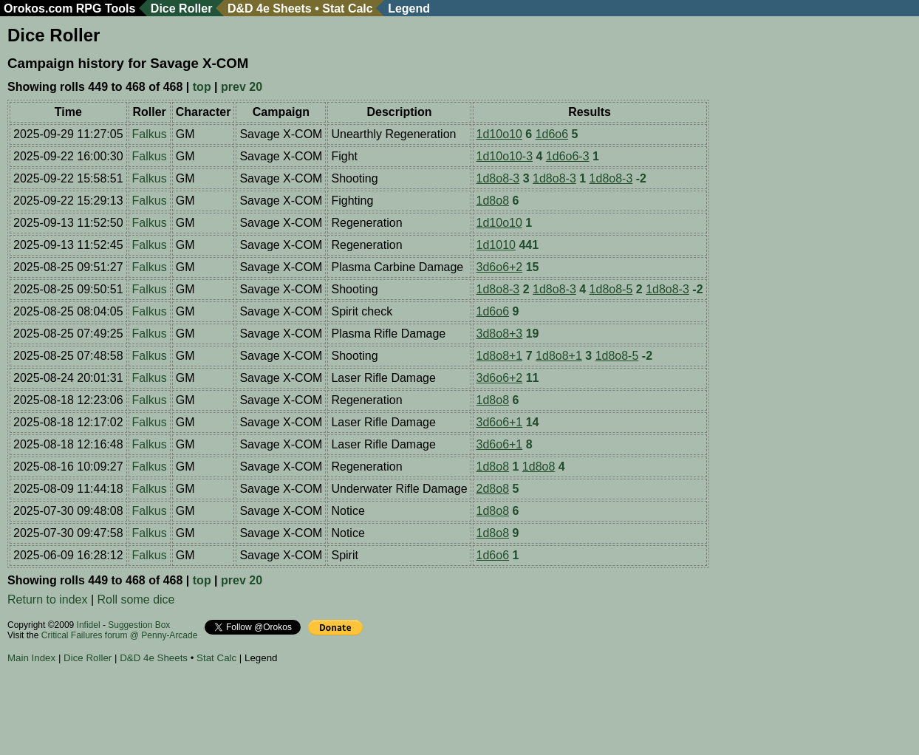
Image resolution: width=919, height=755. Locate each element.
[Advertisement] (276, 711)
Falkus (149, 134)
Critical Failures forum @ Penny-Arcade (119, 635)
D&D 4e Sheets (270, 8)
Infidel (88, 625)
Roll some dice (136, 599)
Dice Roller (182, 8)
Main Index (31, 657)
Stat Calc (347, 8)
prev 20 (241, 87)
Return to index (47, 599)
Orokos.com (38, 8)
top (202, 87)
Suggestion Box (139, 625)
